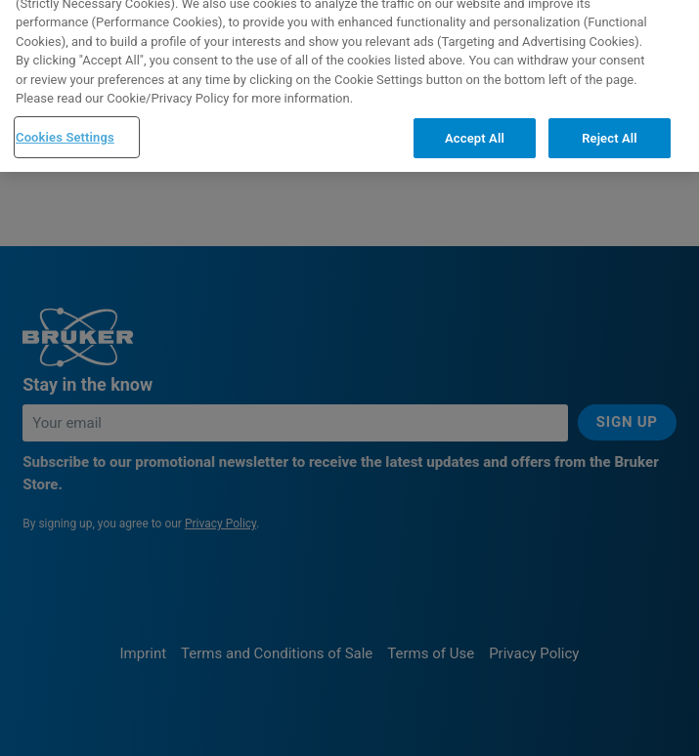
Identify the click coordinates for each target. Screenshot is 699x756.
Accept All (474, 117)
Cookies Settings (65, 116)
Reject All (609, 117)
